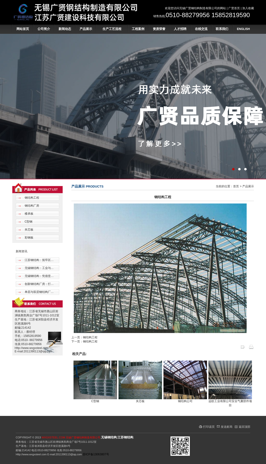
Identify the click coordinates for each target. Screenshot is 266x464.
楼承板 (28, 213)
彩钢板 (28, 237)
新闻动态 (65, 29)
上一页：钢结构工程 (84, 337)
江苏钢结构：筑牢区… (38, 260)
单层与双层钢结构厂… (38, 292)
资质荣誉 (159, 29)
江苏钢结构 (125, 437)
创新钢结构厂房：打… (38, 284)
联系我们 (222, 29)
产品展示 (86, 29)
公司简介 (43, 29)
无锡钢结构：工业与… (38, 268)
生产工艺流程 (112, 29)
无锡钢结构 (109, 437)
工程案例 (138, 29)
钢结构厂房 (31, 205)
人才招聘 (180, 29)
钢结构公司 (185, 401)
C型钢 (28, 221)
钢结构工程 (31, 197)
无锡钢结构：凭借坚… (38, 276)
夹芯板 (28, 229)
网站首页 (22, 29)
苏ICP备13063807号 (96, 454)
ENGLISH (243, 29)
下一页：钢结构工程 (84, 341)
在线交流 (201, 29)
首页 (236, 186)
